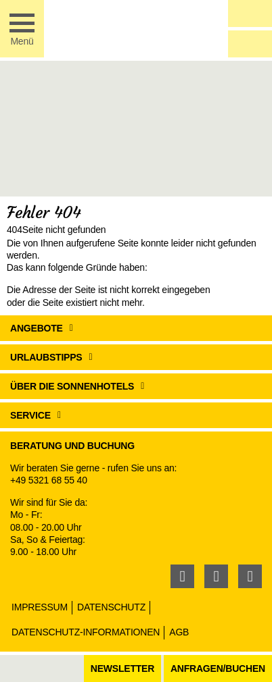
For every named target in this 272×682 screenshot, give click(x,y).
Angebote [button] (36, 328)
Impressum (40, 607)
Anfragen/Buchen (218, 668)
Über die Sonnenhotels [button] (72, 386)
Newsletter (122, 668)
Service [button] (30, 415)
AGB (179, 632)
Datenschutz (111, 607)
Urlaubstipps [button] (46, 357)
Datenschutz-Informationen (86, 632)
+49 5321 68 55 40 (48, 480)
